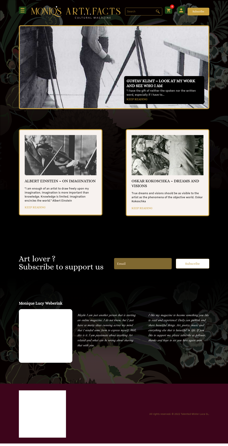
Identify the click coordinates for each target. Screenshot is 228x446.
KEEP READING (138, 99)
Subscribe (198, 11)
